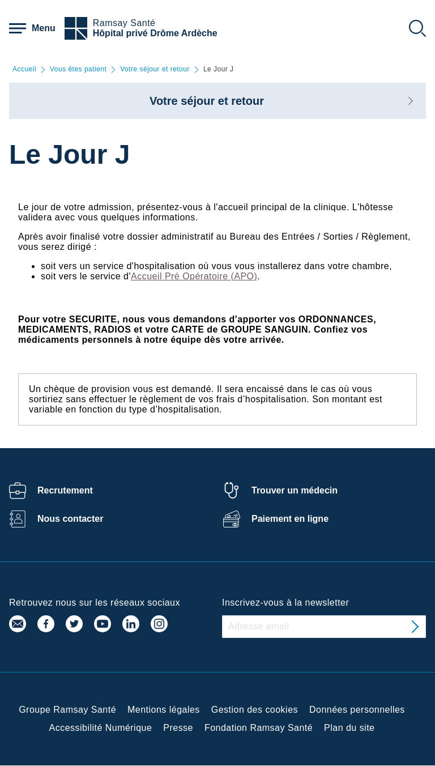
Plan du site (349, 728)
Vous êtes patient (78, 69)
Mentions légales (163, 709)
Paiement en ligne (290, 519)
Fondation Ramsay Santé (258, 728)
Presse (178, 728)
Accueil (24, 69)
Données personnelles (357, 709)
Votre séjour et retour (155, 69)
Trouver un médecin (294, 490)
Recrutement (65, 490)
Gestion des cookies (254, 709)
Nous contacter (70, 519)
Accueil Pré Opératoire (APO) (194, 276)
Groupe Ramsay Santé (67, 709)
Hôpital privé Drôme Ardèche (155, 33)
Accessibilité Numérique (100, 728)
